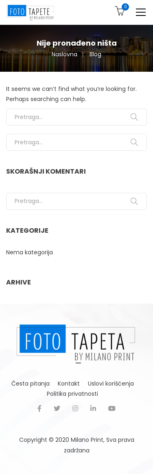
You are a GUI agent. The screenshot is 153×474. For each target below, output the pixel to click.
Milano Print (87, 440)
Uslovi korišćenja (111, 383)
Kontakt (69, 383)
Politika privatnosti (72, 394)
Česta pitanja (30, 383)
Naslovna (64, 54)
